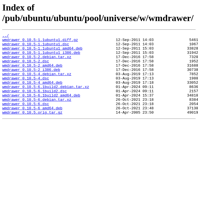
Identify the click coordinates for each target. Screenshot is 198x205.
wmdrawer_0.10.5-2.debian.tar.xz (36, 61)
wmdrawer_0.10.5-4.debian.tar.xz (36, 82)
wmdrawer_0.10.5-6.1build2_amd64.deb (41, 107)
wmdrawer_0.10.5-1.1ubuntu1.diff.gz (40, 41)
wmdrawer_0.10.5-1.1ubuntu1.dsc (35, 46)
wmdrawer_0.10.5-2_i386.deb (31, 77)
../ (5, 36)
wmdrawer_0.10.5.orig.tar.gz (32, 128)
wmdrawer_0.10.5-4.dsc (25, 87)
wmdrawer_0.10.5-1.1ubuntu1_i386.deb (41, 56)
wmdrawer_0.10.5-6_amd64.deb (32, 123)
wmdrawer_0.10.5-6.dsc (25, 118)
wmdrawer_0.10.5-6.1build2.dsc (34, 102)
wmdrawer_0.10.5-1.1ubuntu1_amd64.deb (42, 51)
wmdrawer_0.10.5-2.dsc (25, 66)
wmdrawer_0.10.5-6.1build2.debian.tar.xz (45, 97)
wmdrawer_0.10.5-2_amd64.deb (32, 72)
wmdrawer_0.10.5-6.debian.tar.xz (36, 113)
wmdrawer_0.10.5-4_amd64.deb (32, 92)
